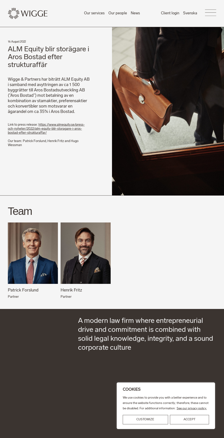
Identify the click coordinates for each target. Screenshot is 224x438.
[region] (166, 405)
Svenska (190, 13)
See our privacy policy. (192, 408)
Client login (170, 13)
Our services (94, 13)
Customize (145, 419)
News (135, 13)
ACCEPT (189, 419)
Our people (117, 13)
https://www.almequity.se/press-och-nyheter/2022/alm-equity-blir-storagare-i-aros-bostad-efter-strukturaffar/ (46, 129)
